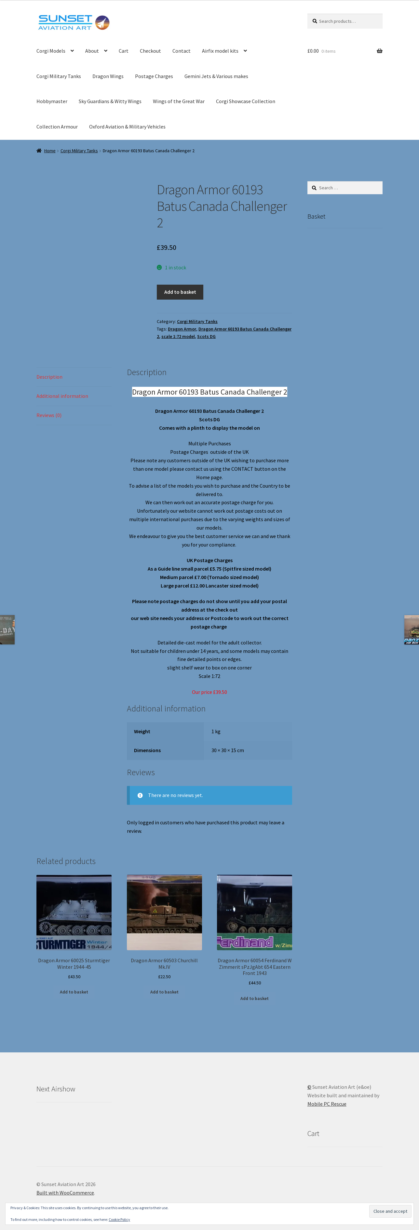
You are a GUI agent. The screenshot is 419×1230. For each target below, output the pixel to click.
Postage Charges (154, 76)
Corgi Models (50, 50)
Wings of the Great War (179, 101)
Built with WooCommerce (65, 1192)
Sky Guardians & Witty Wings (110, 101)
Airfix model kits (220, 50)
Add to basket (180, 292)
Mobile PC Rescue (326, 1104)
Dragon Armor (182, 329)
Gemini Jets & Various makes (216, 76)
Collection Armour (57, 126)
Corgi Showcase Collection (245, 101)
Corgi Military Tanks (58, 76)
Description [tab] (49, 376)
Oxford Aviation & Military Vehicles (127, 126)
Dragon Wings (108, 76)
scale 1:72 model (178, 336)
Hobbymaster (51, 101)
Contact (181, 50)
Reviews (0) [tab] (48, 415)
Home (50, 151)
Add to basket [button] (74, 992)
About (92, 50)
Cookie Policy (119, 1219)
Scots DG (206, 336)
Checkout (150, 50)
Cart (123, 50)
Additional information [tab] (62, 396)
